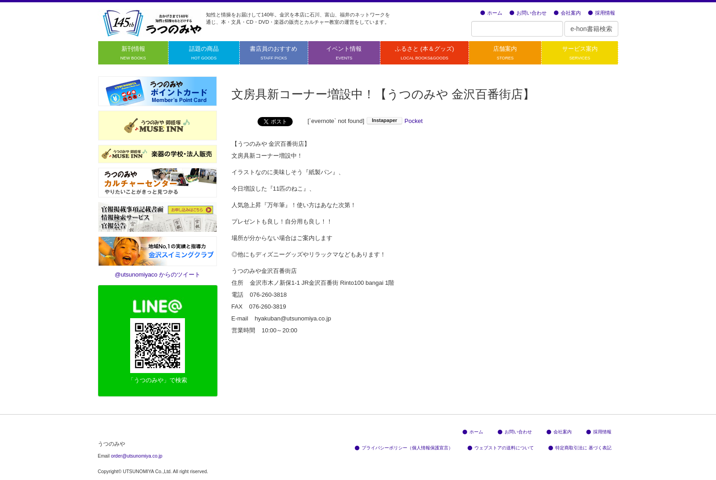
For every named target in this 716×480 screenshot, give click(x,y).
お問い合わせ (528, 13)
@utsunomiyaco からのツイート (157, 274)
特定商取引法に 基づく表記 (579, 447)
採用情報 (601, 13)
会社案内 (567, 13)
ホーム (491, 13)
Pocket (414, 120)
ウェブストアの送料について (501, 447)
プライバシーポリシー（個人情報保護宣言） (404, 447)
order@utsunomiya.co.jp (137, 456)
